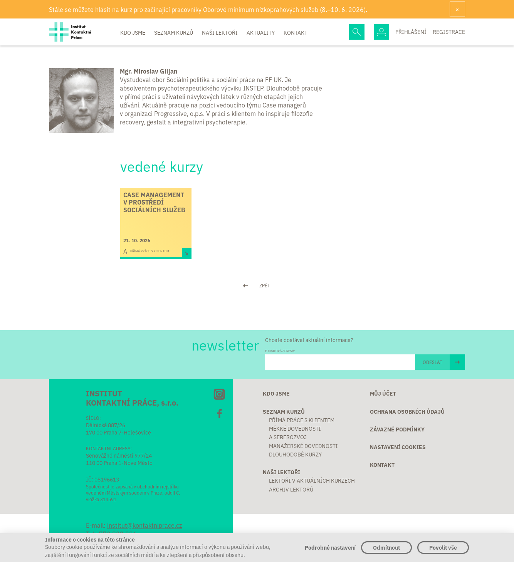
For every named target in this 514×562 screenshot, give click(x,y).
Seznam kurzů (174, 32)
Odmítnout (386, 547)
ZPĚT (264, 285)
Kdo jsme (133, 32)
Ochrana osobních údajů (407, 411)
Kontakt (295, 32)
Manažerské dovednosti (303, 446)
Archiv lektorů (291, 489)
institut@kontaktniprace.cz (144, 525)
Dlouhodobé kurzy (295, 454)
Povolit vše (443, 547)
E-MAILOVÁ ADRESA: (280, 351)
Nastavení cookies (398, 447)
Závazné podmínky (397, 429)
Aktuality (261, 32)
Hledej (357, 32)
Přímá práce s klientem (301, 420)
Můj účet (383, 393)
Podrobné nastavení (330, 547)
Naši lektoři (220, 32)
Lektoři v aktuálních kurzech (312, 480)
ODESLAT (432, 362)
